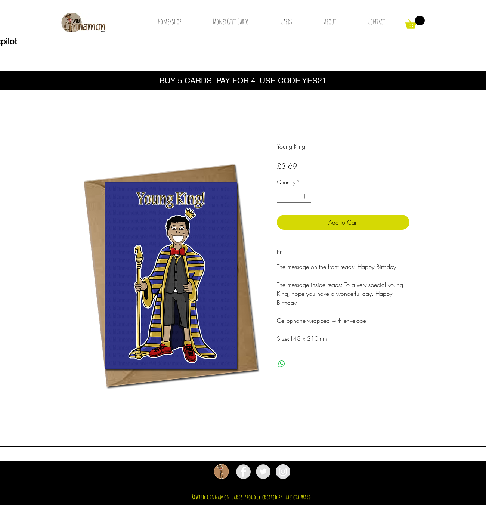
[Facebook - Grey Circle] (243, 471)
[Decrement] (282, 195)
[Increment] (305, 195)
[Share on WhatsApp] (281, 363)
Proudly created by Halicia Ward (277, 497)
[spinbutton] (294, 195)
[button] (415, 22)
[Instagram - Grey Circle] (283, 471)
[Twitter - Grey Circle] (263, 471)
